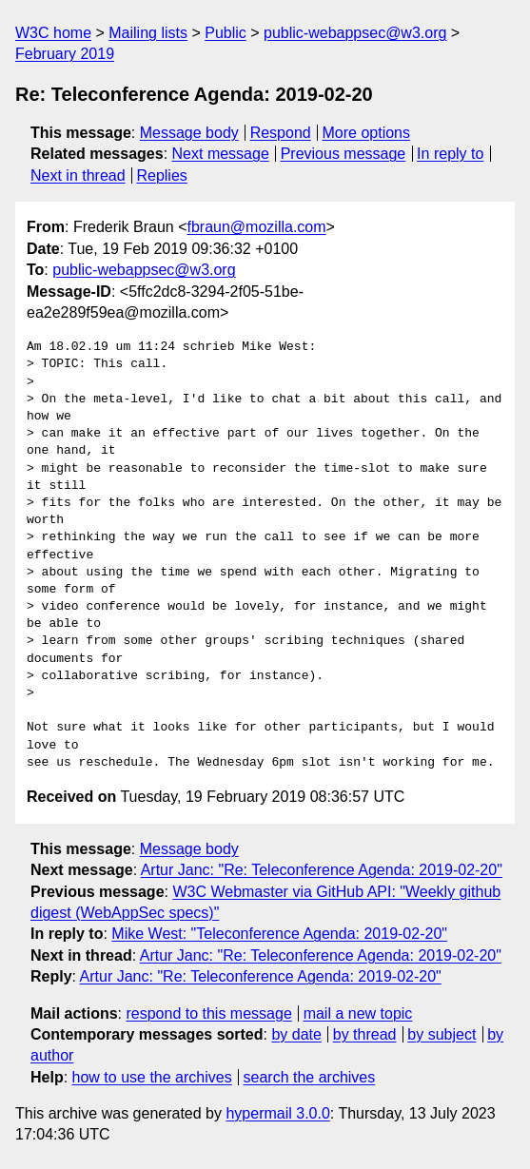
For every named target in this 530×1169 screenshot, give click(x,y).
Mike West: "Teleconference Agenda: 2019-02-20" (279, 933)
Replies (161, 175)
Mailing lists (147, 33)
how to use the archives (152, 1077)
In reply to (450, 154)
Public (225, 33)
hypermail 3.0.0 (277, 1113)
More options (367, 133)
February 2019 (64, 54)
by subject (441, 1034)
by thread (365, 1034)
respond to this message (208, 1013)
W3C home (53, 33)
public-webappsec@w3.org (355, 33)
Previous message (343, 154)
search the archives (310, 1077)
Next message (220, 154)
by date (296, 1034)
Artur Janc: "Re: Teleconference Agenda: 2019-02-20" (321, 870)
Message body (189, 133)
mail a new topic (358, 1013)
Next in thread (78, 175)
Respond (280, 133)
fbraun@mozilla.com (256, 227)
